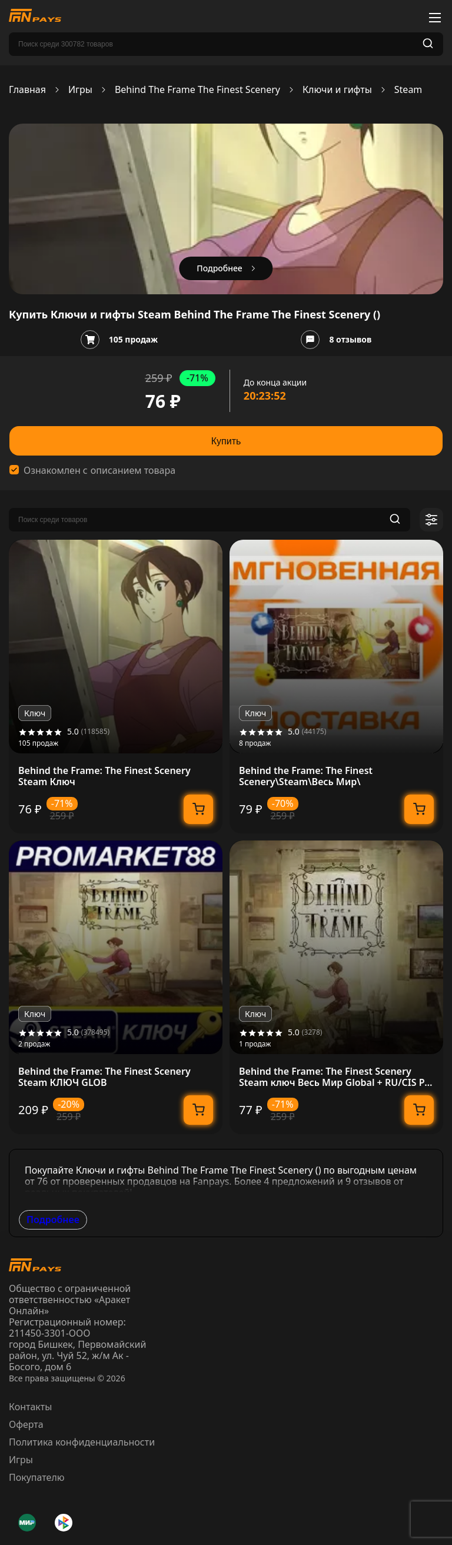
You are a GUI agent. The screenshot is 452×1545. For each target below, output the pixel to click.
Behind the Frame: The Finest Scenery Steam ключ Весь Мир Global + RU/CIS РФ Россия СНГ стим (336, 1077)
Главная (27, 89)
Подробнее (52, 1219)
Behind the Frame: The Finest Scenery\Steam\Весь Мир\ (306, 776)
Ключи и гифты (337, 89)
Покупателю (37, 1477)
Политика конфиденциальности (82, 1442)
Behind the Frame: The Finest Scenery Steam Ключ (104, 776)
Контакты (30, 1406)
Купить (226, 441)
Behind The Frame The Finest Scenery (197, 89)
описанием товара (133, 470)
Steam (408, 89)
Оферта (26, 1424)
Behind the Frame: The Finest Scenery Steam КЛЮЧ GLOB (104, 1077)
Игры (80, 89)
